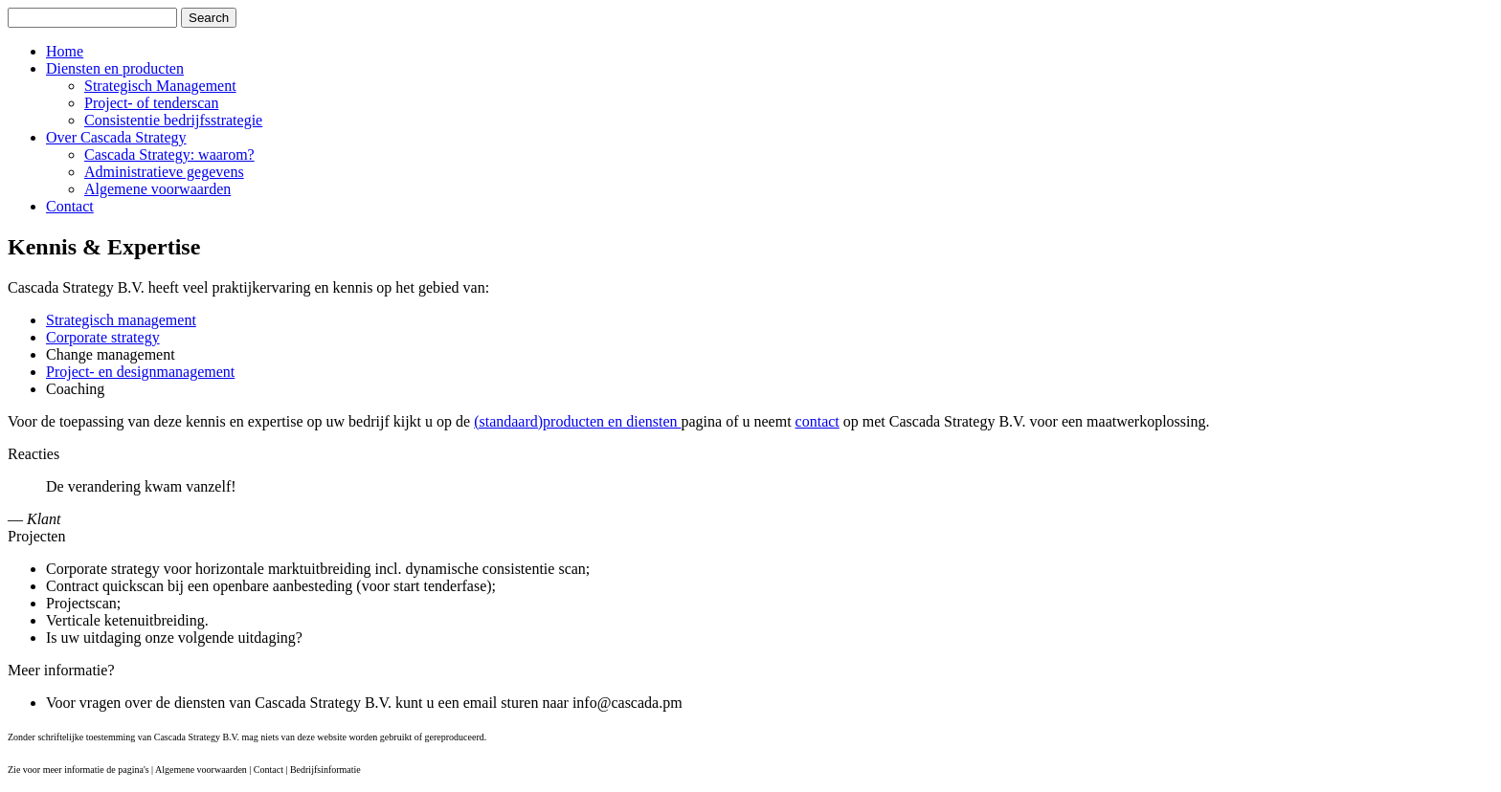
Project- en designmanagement (140, 371)
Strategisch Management (160, 85)
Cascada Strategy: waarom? (169, 154)
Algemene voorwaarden (157, 189)
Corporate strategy (103, 337)
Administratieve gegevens (164, 172)
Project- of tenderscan (151, 103)
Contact (70, 206)
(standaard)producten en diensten (577, 421)
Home (64, 51)
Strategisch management (121, 320)
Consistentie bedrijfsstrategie (173, 120)
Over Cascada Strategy (116, 137)
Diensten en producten (115, 68)
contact (817, 421)
